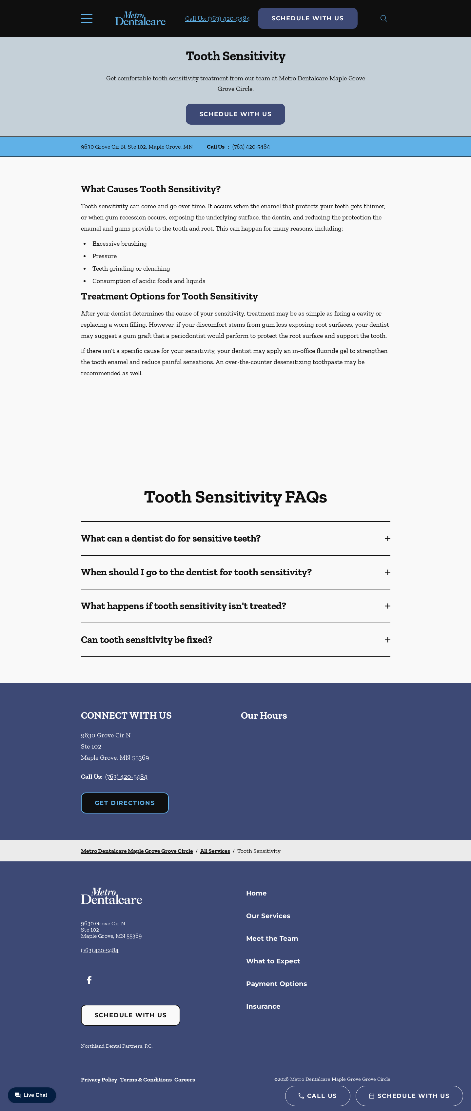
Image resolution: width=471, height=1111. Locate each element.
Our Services (268, 916)
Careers (184, 1079)
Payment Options (276, 984)
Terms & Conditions (146, 1079)
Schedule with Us (308, 18)
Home (256, 893)
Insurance (263, 1006)
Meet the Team (272, 938)
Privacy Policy (99, 1079)
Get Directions (125, 803)
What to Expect (273, 961)
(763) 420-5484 (251, 146)
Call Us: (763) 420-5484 (217, 18)
